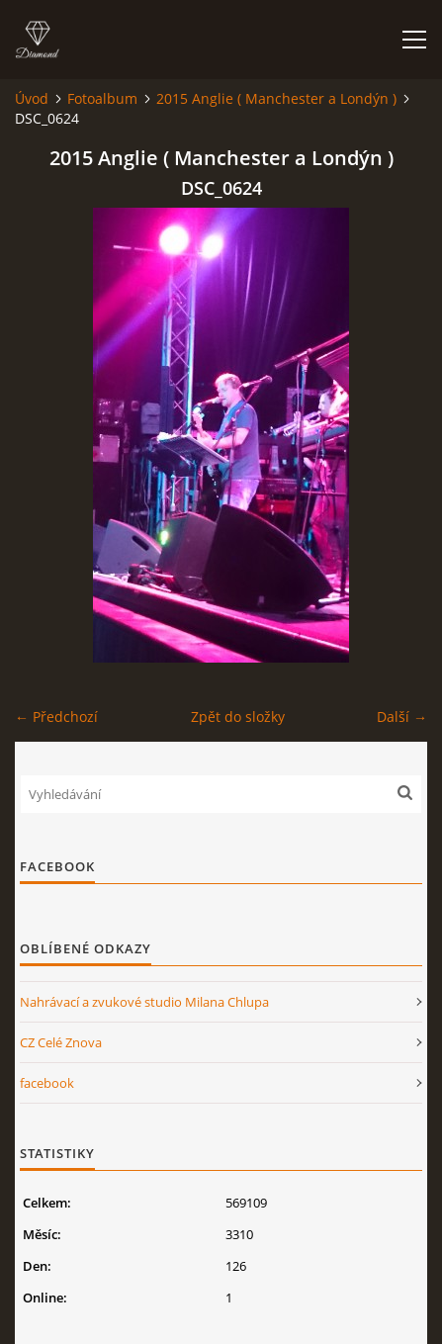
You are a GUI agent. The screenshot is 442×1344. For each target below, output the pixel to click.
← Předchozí (56, 716)
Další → (402, 716)
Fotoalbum (102, 98)
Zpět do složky (238, 716)
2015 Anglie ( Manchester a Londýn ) (276, 98)
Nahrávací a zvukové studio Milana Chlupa (144, 1002)
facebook (47, 1083)
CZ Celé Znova (61, 1042)
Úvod (31, 98)
